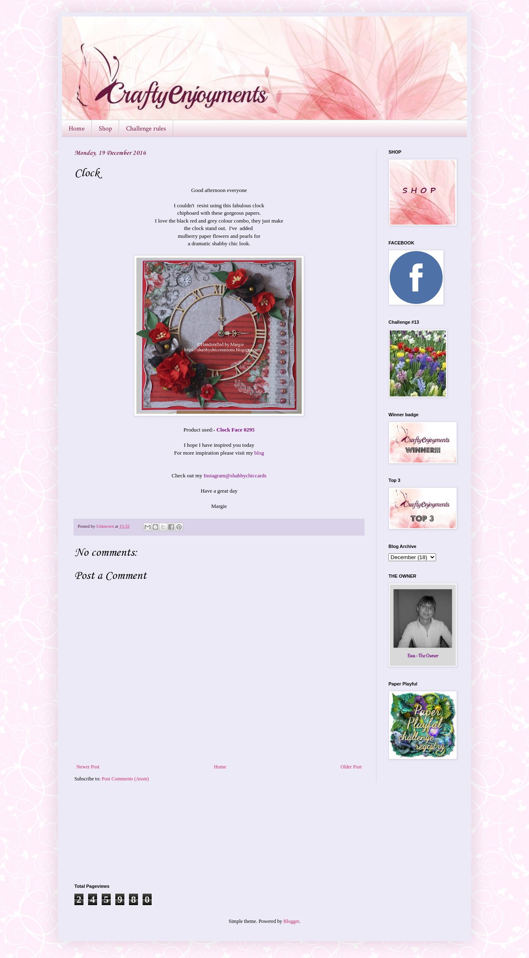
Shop (105, 128)
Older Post (351, 767)
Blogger (291, 921)
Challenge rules (146, 128)
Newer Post (88, 767)
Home (77, 128)
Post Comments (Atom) (125, 779)
